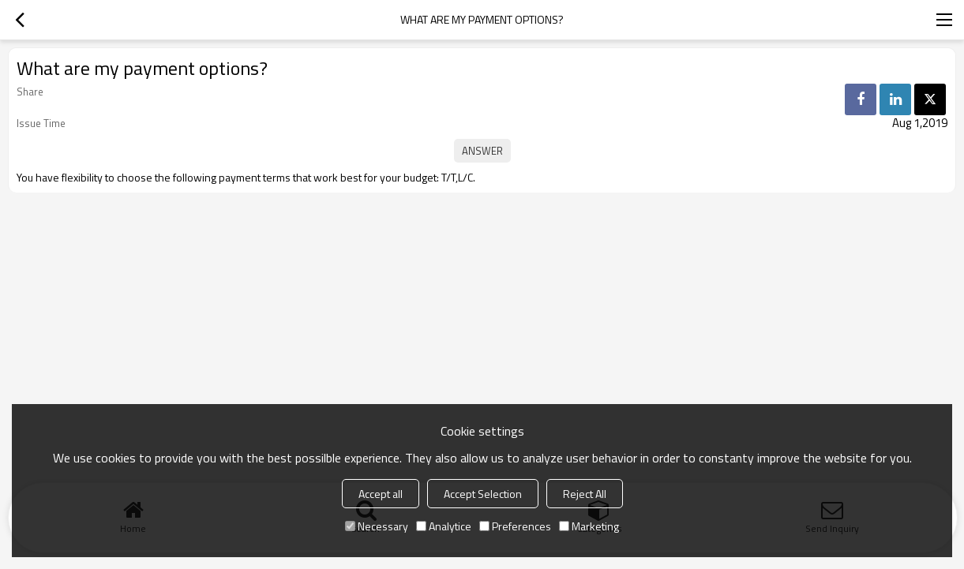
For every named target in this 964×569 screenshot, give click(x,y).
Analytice (443, 526)
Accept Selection (483, 493)
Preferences (515, 526)
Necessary (376, 526)
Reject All (584, 493)
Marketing (589, 526)
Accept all (380, 493)
